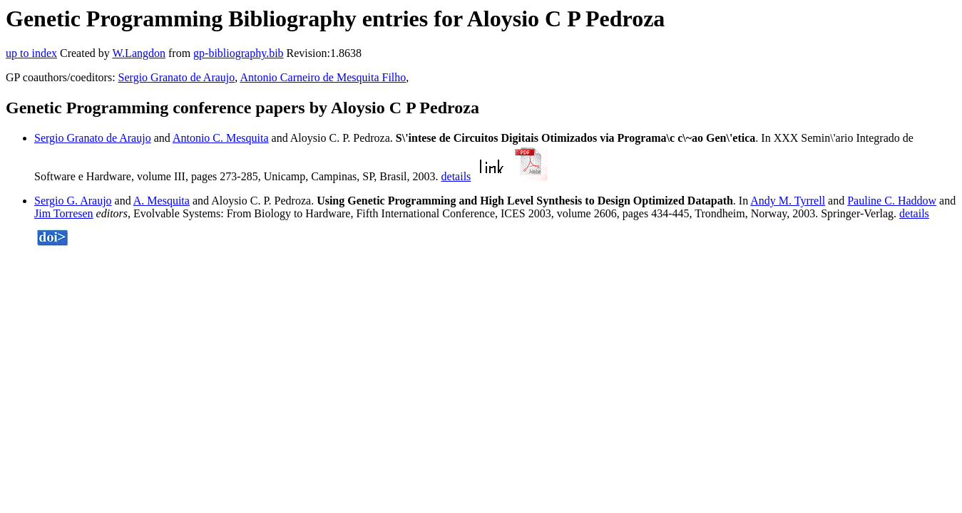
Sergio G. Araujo (73, 201)
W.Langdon (138, 53)
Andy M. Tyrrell (787, 201)
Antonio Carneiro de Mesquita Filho (323, 77)
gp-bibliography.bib (238, 53)
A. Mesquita (161, 201)
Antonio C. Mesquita (221, 138)
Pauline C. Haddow (891, 201)
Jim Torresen (63, 213)
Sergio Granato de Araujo (176, 77)
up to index (31, 53)
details (456, 176)
